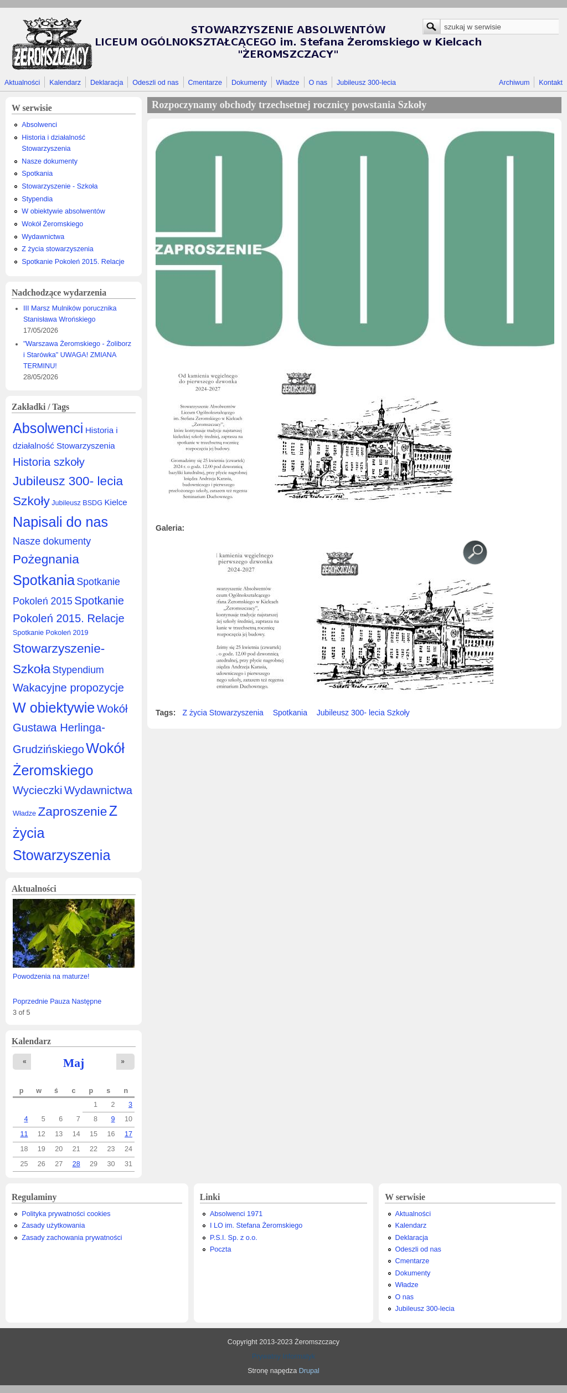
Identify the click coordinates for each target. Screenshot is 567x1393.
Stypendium (78, 669)
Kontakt (551, 83)
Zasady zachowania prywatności (72, 1238)
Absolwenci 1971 (236, 1214)
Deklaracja (106, 83)
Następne (86, 1001)
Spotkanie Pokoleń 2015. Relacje (73, 262)
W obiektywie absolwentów (63, 211)
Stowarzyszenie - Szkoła (59, 186)
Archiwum (514, 83)
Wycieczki (37, 790)
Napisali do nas (60, 522)
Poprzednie (30, 1001)
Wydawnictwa (43, 237)
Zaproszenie (72, 811)
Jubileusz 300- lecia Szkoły (363, 712)
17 (128, 1134)
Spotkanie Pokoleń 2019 (51, 633)
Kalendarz (65, 83)
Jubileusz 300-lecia (366, 83)
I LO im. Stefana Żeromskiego (256, 1225)
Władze (288, 83)
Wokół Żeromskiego (52, 224)
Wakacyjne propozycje (68, 688)
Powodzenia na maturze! (51, 976)
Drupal (309, 1371)
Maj (73, 1063)
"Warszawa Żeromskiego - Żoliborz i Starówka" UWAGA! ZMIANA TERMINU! (77, 355)
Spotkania (37, 173)
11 (24, 1134)
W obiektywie (54, 707)
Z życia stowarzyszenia (57, 249)
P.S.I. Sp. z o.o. (233, 1238)
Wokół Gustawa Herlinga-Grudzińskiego (70, 729)
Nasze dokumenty (50, 161)
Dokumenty (249, 83)
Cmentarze (205, 83)
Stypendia (37, 199)
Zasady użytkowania (53, 1225)
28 (76, 1164)
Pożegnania (46, 559)
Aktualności (22, 83)
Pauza (60, 1001)
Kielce (115, 502)
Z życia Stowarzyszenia (223, 712)
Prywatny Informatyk (283, 1356)
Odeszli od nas (155, 83)
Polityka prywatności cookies (66, 1214)
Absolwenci (39, 125)
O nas (317, 83)
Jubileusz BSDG (76, 503)
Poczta (220, 1249)
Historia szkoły (49, 462)
